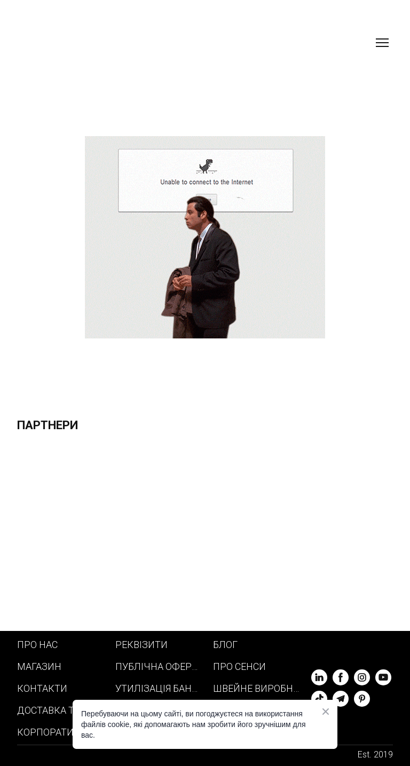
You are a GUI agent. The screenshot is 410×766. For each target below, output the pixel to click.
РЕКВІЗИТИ (141, 644)
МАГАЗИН (39, 666)
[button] (319, 677)
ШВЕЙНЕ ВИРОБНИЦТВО (257, 688)
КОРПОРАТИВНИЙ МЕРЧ (61, 732)
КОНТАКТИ (42, 688)
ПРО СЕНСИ (239, 666)
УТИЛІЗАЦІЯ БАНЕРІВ (159, 688)
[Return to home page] (74, 43)
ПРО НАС (37, 644)
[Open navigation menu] (382, 42)
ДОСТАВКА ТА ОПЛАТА (61, 710)
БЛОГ (225, 644)
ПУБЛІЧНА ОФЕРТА (159, 666)
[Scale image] (111, 536)
